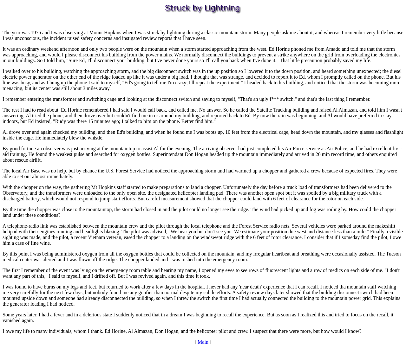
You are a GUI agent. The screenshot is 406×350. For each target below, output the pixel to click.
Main (203, 342)
